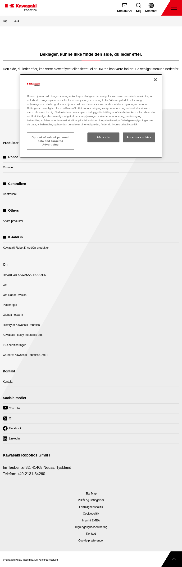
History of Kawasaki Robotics (21, 325)
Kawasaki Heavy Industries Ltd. (22, 335)
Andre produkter (13, 221)
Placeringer (10, 305)
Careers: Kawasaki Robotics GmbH (25, 355)
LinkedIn (11, 439)
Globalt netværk (13, 314)
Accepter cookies (139, 137)
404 (16, 21)
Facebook (12, 429)
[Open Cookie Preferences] (91, 540)
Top (5, 21)
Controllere (10, 194)
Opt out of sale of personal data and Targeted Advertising (50, 141)
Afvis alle (103, 137)
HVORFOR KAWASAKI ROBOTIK (24, 275)
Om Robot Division (15, 295)
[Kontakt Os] (124, 8)
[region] (91, 116)
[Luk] (155, 80)
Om (5, 284)
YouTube (11, 409)
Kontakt (8, 381)
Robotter (8, 167)
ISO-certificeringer (14, 345)
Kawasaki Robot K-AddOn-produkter (26, 247)
